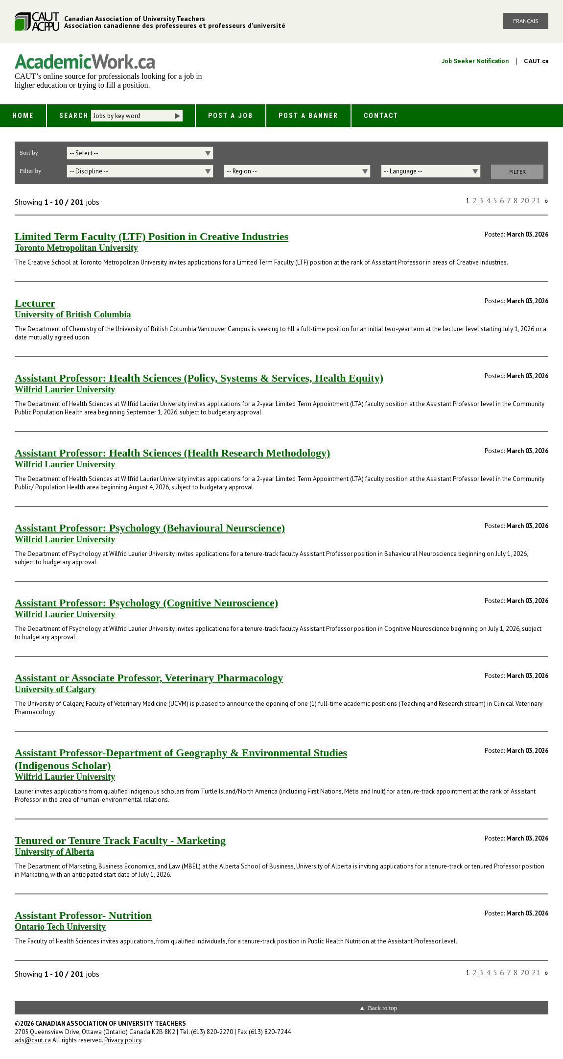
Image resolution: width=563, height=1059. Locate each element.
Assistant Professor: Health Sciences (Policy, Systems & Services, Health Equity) (199, 378)
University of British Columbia (73, 314)
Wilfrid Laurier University (65, 389)
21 (536, 200)
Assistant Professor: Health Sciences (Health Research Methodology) (172, 453)
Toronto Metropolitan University (76, 248)
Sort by (29, 152)
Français (526, 20)
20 (524, 200)
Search (74, 116)
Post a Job (230, 116)
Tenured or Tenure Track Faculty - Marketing (120, 840)
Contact (381, 116)
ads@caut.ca (33, 1040)
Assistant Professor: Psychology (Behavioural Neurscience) (150, 528)
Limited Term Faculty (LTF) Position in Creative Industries (151, 236)
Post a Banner (308, 116)
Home (23, 116)
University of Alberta (54, 852)
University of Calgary (55, 689)
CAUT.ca (536, 61)
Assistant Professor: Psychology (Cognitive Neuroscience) (146, 603)
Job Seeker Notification (475, 61)
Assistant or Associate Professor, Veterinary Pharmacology (149, 678)
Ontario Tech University (60, 927)
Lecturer (35, 303)
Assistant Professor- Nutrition (83, 915)
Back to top (382, 1007)
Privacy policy (122, 1040)
